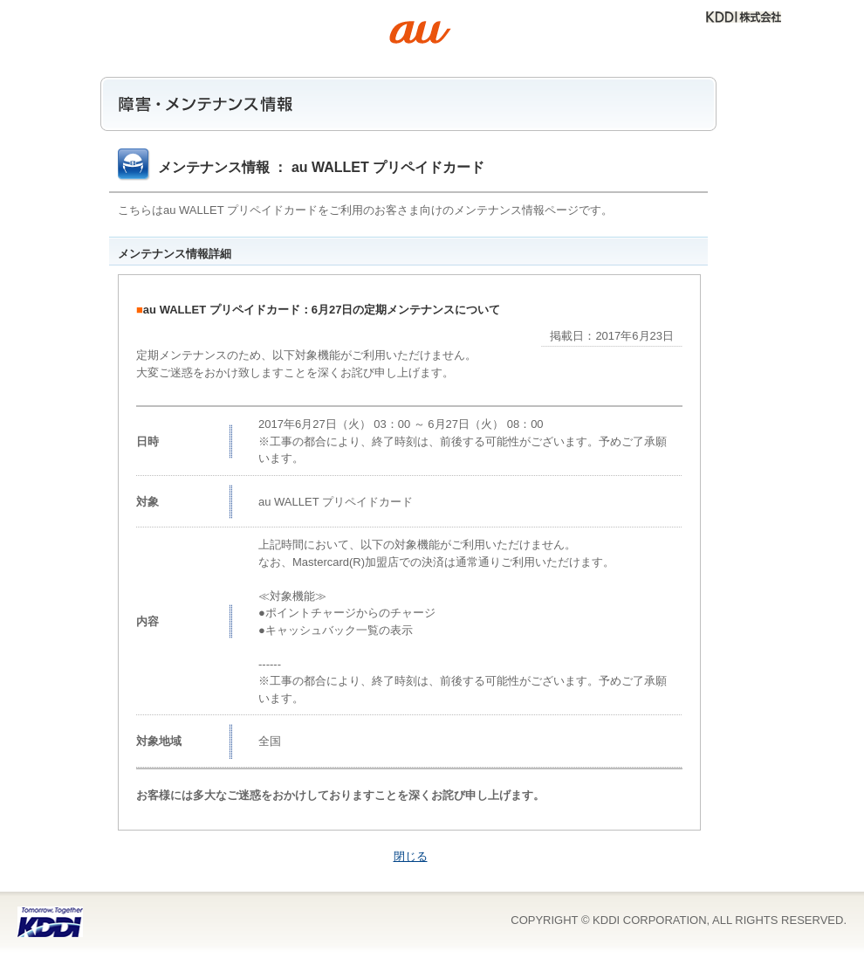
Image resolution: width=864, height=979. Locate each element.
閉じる (411, 856)
